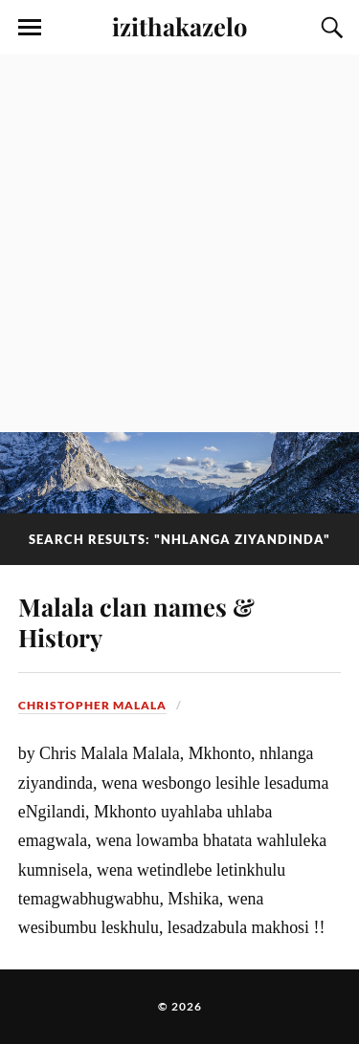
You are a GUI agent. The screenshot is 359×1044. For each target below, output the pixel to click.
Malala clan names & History (136, 621)
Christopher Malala (92, 705)
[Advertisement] (179, 243)
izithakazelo (179, 26)
